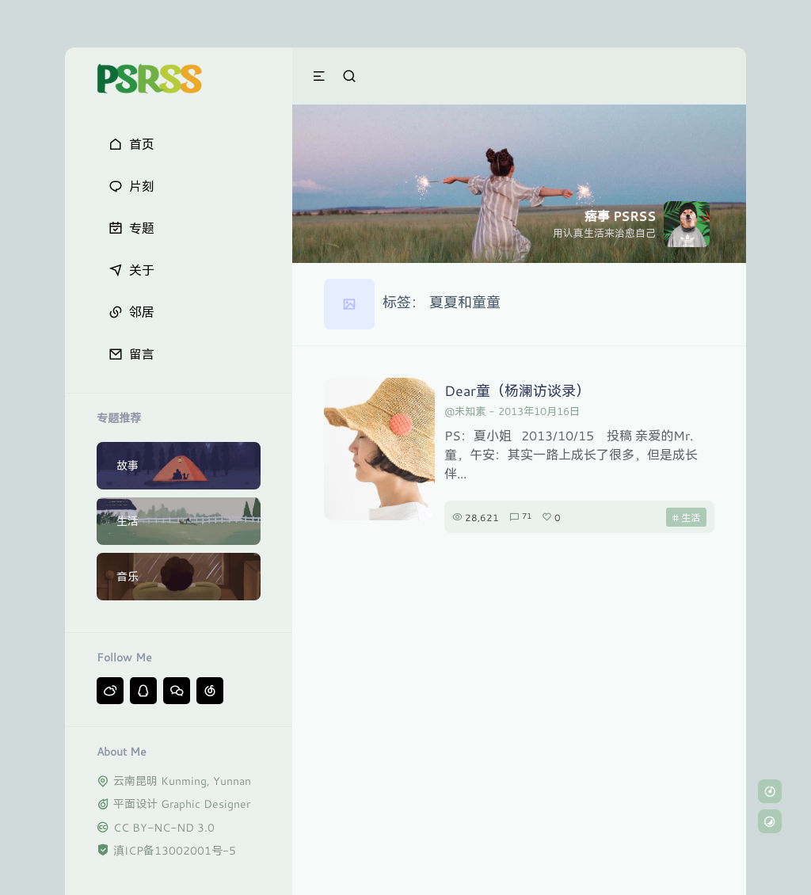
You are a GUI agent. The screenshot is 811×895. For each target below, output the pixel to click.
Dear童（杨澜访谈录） (517, 390)
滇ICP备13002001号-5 (174, 850)
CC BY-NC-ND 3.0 (164, 827)
